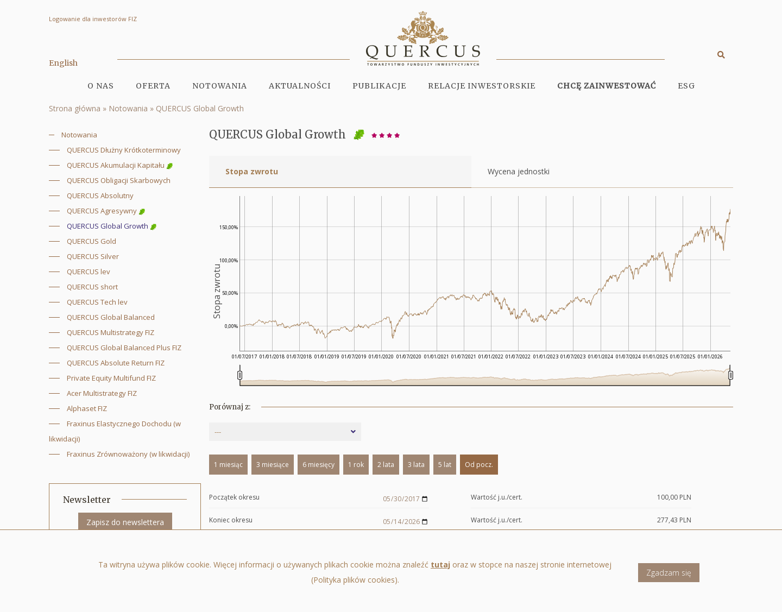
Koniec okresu (231, 520)
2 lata (385, 464)
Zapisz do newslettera (125, 522)
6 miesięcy (318, 464)
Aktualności (300, 85)
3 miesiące (272, 464)
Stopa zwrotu (251, 171)
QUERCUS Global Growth (200, 108)
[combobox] (285, 432)
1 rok (356, 464)
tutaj (440, 564)
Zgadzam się (668, 572)
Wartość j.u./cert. (496, 498)
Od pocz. (479, 464)
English (63, 63)
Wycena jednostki (519, 171)
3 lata (416, 464)
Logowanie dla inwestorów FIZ (93, 19)
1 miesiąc (228, 464)
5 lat (444, 464)
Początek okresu (234, 498)
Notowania (219, 85)
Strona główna (74, 108)
